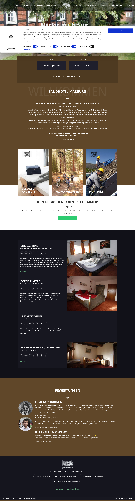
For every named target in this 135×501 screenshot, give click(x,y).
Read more (23, 272)
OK (121, 4)
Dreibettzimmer (31, 316)
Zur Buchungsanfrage (67, 218)
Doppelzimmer (30, 281)
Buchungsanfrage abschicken (67, 76)
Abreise (83, 59)
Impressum (59, 490)
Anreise (51, 59)
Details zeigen (27, 22)
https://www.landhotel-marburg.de (93, 477)
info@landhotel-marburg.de (67, 477)
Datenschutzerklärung (72, 490)
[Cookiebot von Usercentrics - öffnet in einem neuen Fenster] (11, 22)
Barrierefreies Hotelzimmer (40, 348)
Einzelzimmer (29, 246)
